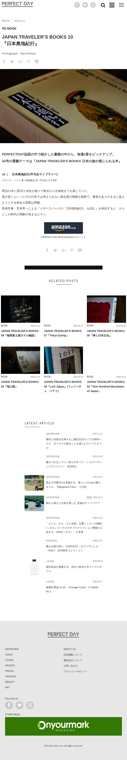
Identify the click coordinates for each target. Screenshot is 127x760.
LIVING (50, 561)
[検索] (102, 5)
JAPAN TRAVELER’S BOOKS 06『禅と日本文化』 (105, 333)
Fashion (10, 676)
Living (9, 660)
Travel (9, 671)
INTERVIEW (53, 433)
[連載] (111, 5)
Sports (10, 665)
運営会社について (73, 660)
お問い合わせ (71, 665)
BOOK (5, 20)
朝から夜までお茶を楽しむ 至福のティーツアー (73, 503)
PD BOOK (9, 28)
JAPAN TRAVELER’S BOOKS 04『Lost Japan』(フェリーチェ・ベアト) (63, 386)
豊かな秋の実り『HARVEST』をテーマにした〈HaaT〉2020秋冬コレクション (72, 548)
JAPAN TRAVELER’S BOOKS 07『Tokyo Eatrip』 (63, 333)
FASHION (51, 540)
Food (8, 654)
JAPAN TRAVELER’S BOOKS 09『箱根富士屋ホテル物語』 (20, 333)
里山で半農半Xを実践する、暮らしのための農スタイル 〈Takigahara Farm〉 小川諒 (73, 484)
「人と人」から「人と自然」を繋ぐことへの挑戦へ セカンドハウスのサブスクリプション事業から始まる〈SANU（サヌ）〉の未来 (74, 527)
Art (7, 687)
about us (70, 649)
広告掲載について (73, 654)
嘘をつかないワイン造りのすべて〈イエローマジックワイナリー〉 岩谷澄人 (74, 464)
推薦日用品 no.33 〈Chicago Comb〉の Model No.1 (72, 589)
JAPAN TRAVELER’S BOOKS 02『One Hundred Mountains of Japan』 (105, 386)
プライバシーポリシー (75, 671)
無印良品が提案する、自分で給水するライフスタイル (74, 568)
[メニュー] (121, 5)
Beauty (9, 682)
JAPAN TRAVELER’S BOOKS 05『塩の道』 (20, 384)
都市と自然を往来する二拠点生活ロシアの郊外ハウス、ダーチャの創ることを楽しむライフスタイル (74, 443)
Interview (12, 649)
